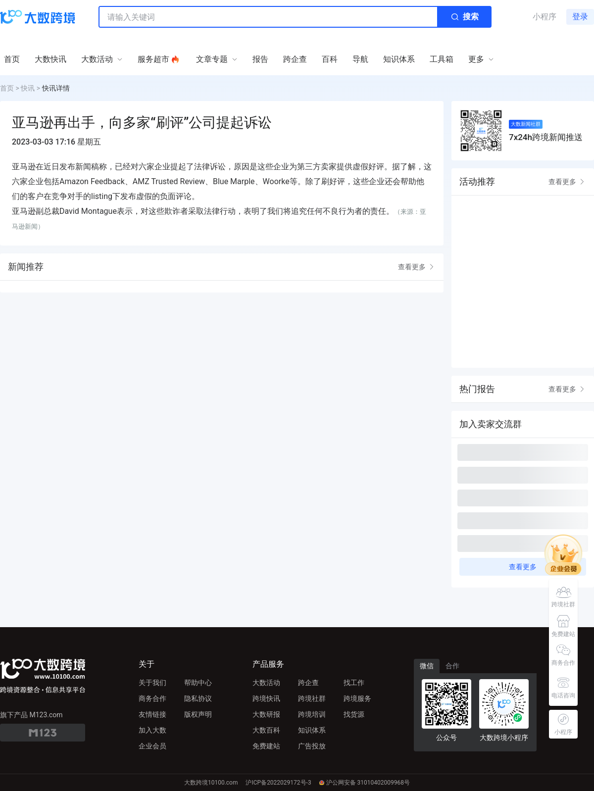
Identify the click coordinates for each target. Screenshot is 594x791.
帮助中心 (198, 683)
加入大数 (152, 730)
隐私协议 (198, 698)
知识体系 (312, 730)
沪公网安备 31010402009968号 (364, 782)
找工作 (354, 683)
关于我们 (152, 683)
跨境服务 (357, 698)
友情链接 (152, 714)
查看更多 (417, 267)
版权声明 (198, 714)
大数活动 (266, 683)
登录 (580, 16)
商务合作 (152, 698)
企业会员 (152, 746)
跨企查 (308, 683)
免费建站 (266, 746)
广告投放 (312, 746)
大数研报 (266, 714)
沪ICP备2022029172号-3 (278, 782)
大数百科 (266, 730)
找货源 (354, 714)
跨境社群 (312, 698)
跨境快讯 (266, 698)
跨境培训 (312, 714)
